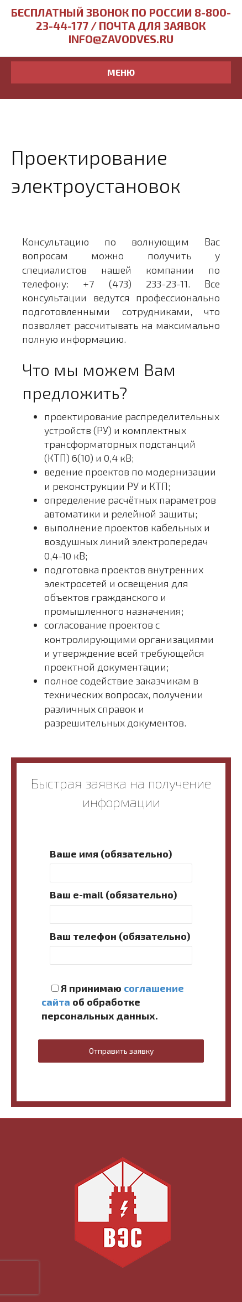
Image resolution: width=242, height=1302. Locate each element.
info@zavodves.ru (121, 38)
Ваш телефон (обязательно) (121, 947)
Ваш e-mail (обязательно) (121, 905)
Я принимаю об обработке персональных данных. (112, 1002)
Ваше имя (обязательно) (121, 865)
